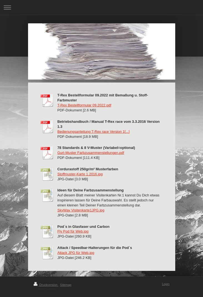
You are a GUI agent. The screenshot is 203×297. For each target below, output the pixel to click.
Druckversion (46, 284)
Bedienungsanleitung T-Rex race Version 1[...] (93, 131)
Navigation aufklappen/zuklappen (101, 7)
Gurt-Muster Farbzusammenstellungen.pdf (90, 153)
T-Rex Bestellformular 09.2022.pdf (84, 105)
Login (165, 284)
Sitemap (65, 284)
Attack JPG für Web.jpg (75, 253)
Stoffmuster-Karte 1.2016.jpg (80, 174)
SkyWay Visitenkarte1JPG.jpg (80, 210)
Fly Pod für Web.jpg (73, 231)
